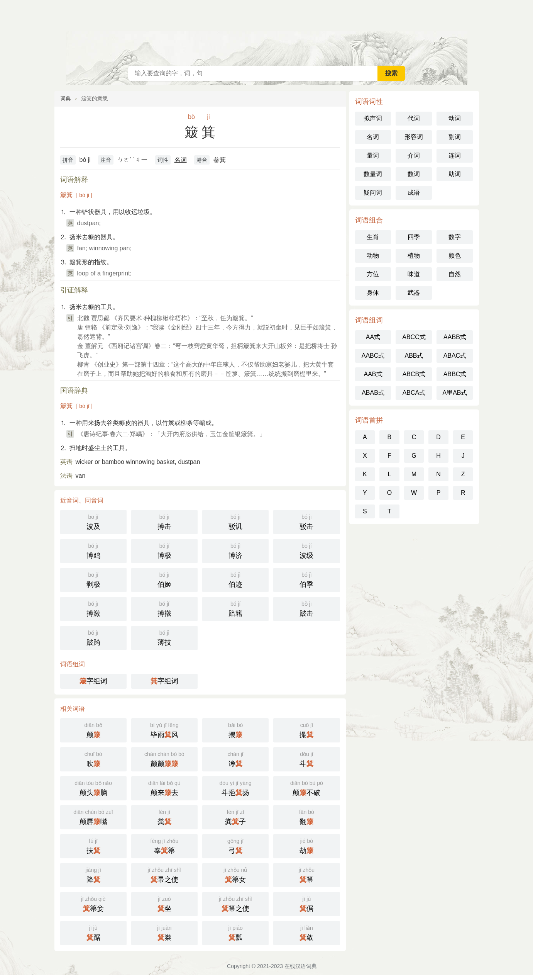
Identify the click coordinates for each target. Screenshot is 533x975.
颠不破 (306, 787)
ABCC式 (413, 337)
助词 (454, 174)
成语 (414, 192)
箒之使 (235, 903)
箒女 (235, 874)
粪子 (235, 816)
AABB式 (454, 337)
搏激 (93, 608)
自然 (454, 274)
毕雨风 (164, 729)
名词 (180, 159)
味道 (414, 274)
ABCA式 (414, 392)
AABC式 (373, 355)
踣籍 (235, 608)
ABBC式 (455, 374)
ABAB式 (373, 392)
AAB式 (373, 374)
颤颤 (164, 758)
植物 (414, 255)
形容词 (413, 137)
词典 (65, 98)
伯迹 (235, 579)
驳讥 (235, 521)
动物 (373, 255)
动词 (454, 118)
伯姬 (164, 579)
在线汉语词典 (266, 31)
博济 (235, 550)
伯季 (306, 579)
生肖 (373, 237)
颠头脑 (93, 787)
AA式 (373, 337)
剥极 (93, 579)
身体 (373, 292)
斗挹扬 (235, 787)
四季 (414, 237)
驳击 (306, 521)
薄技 (164, 637)
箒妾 (93, 903)
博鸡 (93, 550)
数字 (454, 237)
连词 (454, 155)
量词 (373, 155)
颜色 (454, 255)
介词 (414, 155)
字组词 (93, 681)
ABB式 (413, 355)
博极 (164, 550)
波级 (306, 550)
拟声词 (373, 118)
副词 (454, 137)
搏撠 (164, 608)
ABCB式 (414, 374)
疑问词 (373, 192)
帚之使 (164, 874)
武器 (414, 292)
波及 (93, 521)
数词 (414, 174)
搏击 (164, 521)
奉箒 (164, 845)
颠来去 (164, 787)
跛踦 (93, 637)
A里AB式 (454, 392)
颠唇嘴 (93, 816)
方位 (373, 274)
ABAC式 (455, 355)
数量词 (373, 174)
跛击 (306, 608)
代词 (414, 118)
